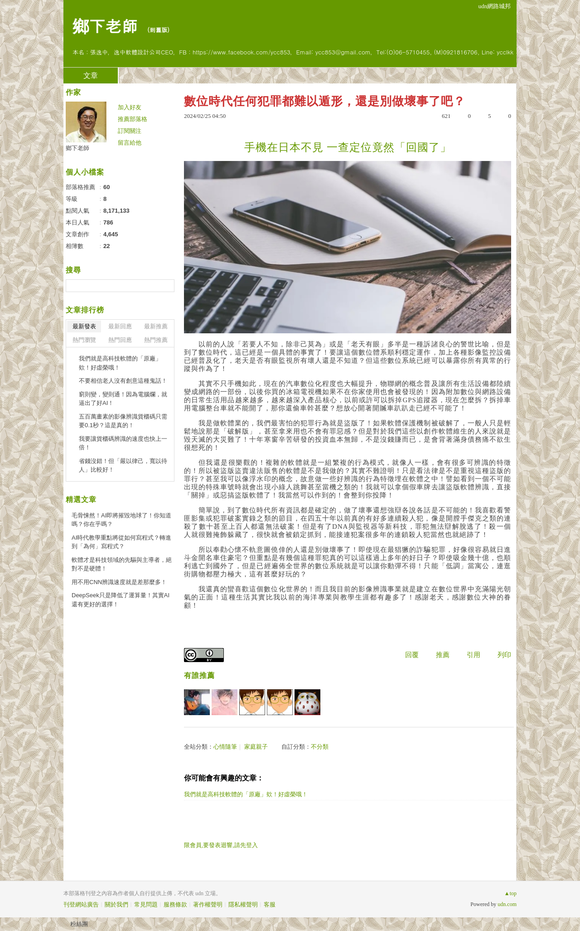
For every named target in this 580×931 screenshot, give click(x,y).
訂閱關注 (129, 130)
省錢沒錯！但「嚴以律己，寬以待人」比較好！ (123, 465)
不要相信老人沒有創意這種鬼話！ (123, 380)
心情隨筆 (225, 746)
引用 (473, 654)
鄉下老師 (105, 25)
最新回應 (120, 326)
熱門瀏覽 (84, 339)
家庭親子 (256, 746)
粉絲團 (79, 924)
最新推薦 (156, 326)
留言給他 (129, 142)
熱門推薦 (156, 339)
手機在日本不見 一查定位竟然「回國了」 (347, 147)
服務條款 (175, 904)
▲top (510, 893)
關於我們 (116, 904)
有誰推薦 (199, 675)
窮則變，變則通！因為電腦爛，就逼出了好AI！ (123, 399)
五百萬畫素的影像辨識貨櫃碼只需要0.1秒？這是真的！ (123, 421)
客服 (270, 904)
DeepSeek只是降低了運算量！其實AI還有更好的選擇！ (120, 600)
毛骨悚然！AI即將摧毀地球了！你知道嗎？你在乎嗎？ (121, 520)
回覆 (412, 654)
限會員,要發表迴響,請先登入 (221, 845)
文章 (90, 75)
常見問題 (146, 904)
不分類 (320, 746)
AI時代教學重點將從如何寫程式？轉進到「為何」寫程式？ (121, 542)
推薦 (443, 654)
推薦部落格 (132, 119)
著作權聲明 (207, 904)
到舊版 (158, 29)
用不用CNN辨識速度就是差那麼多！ (119, 582)
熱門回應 (120, 339)
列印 (504, 654)
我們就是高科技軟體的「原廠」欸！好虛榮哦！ (246, 794)
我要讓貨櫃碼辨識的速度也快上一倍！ (123, 443)
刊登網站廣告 (81, 904)
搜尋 (166, 285)
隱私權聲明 (243, 904)
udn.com (507, 904)
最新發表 (84, 326)
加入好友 (129, 107)
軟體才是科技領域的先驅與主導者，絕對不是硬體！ (122, 564)
